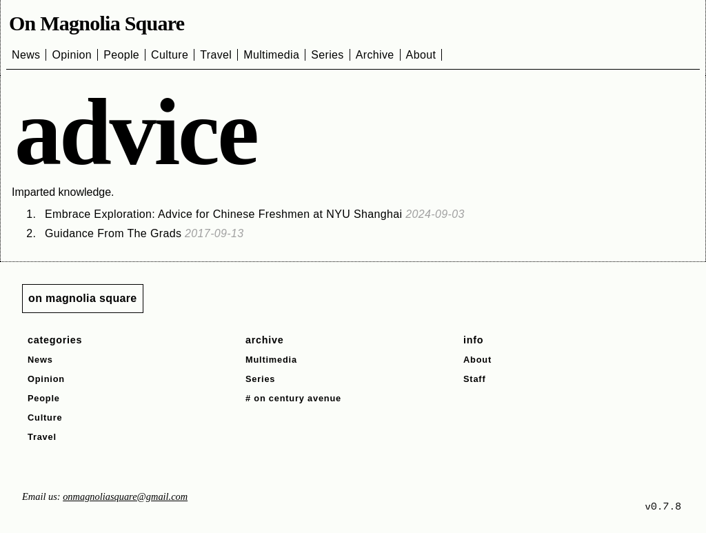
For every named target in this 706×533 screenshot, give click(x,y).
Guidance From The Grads (144, 233)
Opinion (72, 55)
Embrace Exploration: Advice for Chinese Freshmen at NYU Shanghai (255, 214)
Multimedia (271, 55)
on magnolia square (82, 298)
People (121, 55)
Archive (375, 55)
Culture (169, 55)
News (26, 55)
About (421, 55)
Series (327, 55)
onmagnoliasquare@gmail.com (125, 496)
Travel (216, 55)
